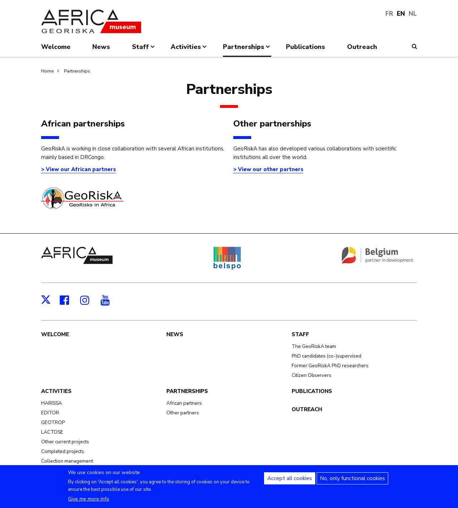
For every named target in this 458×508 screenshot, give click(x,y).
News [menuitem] (101, 47)
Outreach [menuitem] (362, 47)
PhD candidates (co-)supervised (326, 356)
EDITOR (50, 412)
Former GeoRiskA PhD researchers (330, 365)
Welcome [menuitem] (55, 47)
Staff (300, 334)
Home (47, 71)
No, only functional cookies (352, 481)
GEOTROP (53, 422)
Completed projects (62, 451)
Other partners (182, 412)
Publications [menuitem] (305, 47)
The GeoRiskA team (314, 346)
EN (401, 14)
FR (389, 14)
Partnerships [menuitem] (247, 50)
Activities (56, 391)
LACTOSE (52, 432)
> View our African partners (78, 169)
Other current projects (65, 441)
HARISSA (51, 403)
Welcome (55, 334)
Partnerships (77, 71)
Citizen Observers (311, 375)
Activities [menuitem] (189, 50)
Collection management (67, 461)
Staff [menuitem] (144, 50)
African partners (184, 403)
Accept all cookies (289, 481)
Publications (312, 391)
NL (413, 14)
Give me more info (88, 502)
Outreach (307, 409)
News (174, 334)
